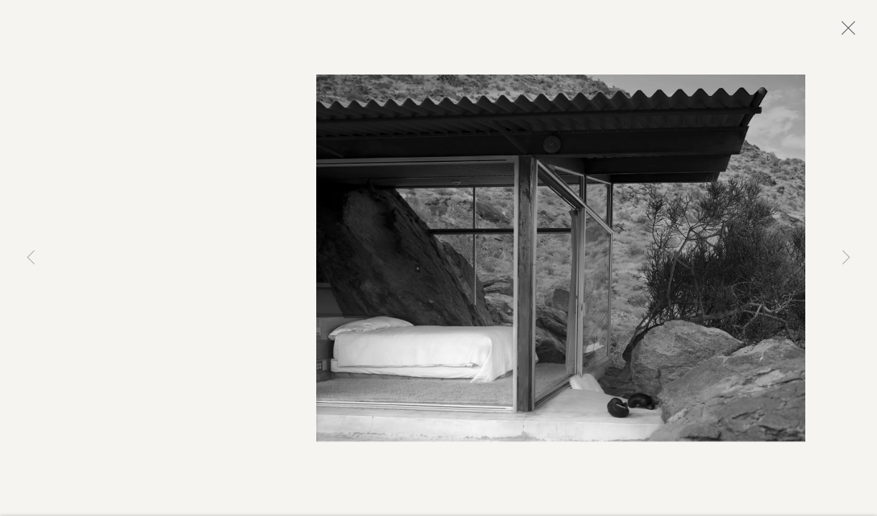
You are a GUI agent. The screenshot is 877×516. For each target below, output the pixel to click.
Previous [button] (31, 258)
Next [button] (846, 258)
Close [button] (844, 32)
